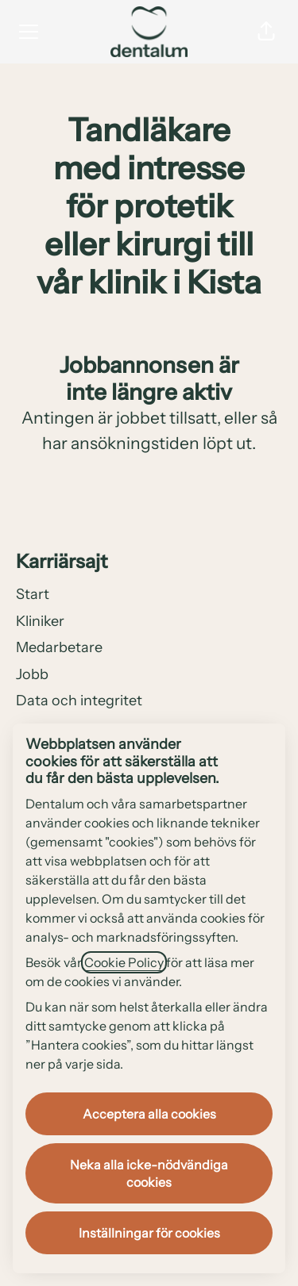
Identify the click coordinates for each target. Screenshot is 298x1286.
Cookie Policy (124, 962)
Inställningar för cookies (149, 1233)
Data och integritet (79, 700)
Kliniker (40, 621)
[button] (266, 32)
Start (32, 594)
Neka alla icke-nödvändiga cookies (149, 1173)
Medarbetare (59, 647)
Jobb (32, 674)
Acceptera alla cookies (149, 1114)
